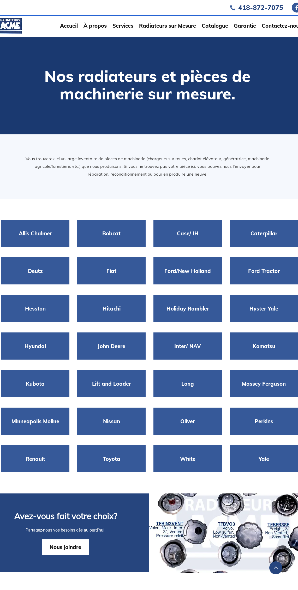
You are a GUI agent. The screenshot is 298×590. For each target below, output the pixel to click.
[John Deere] (111, 346)
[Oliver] (187, 421)
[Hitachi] (111, 308)
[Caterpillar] (264, 233)
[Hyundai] (35, 346)
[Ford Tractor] (264, 270)
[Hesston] (35, 308)
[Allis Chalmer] (35, 233)
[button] (123, 26)
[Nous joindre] (65, 547)
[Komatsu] (264, 346)
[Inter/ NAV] (187, 346)
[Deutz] (35, 270)
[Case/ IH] (187, 233)
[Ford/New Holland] (187, 270)
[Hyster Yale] (264, 308)
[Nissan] (111, 421)
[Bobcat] (111, 233)
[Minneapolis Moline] (35, 421)
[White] (187, 458)
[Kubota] (35, 383)
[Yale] (264, 458)
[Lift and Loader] (111, 383)
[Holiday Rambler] (187, 308)
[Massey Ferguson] (264, 383)
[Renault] (35, 458)
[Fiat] (111, 270)
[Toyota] (111, 458)
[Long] (187, 383)
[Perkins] (264, 421)
